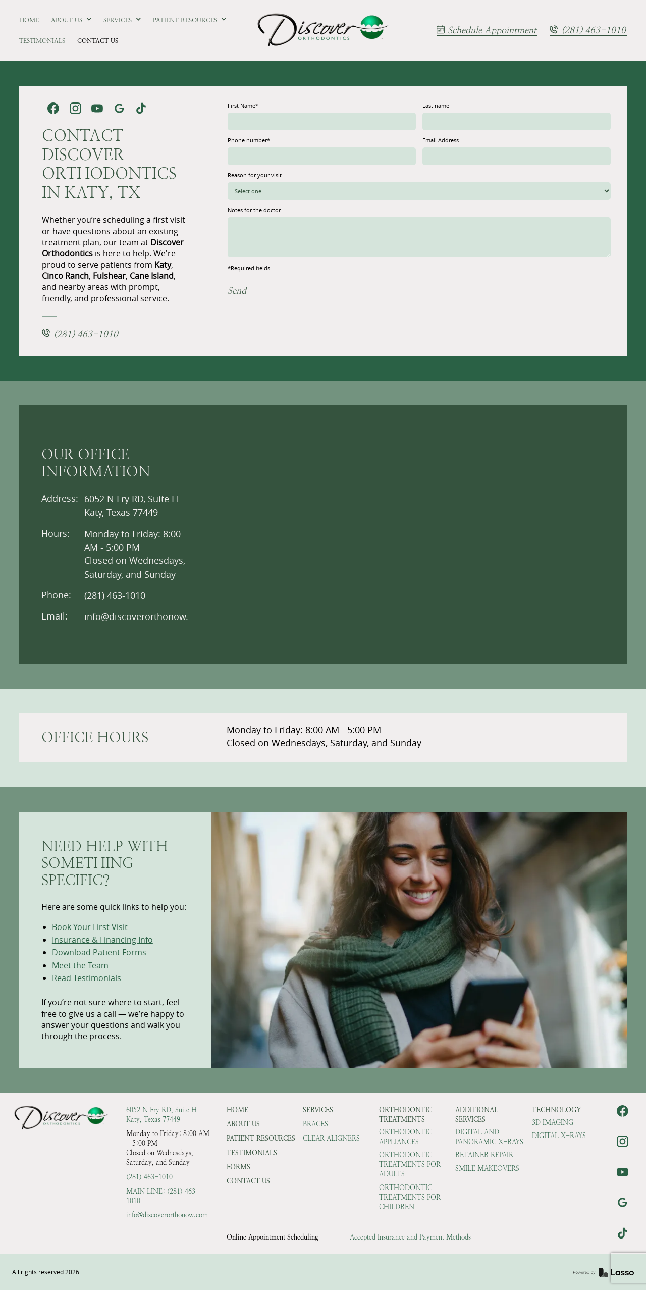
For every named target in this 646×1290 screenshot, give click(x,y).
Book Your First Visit (90, 927)
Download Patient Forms (99, 952)
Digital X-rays (559, 1136)
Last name (435, 105)
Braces (315, 1124)
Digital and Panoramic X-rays (489, 1137)
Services (318, 1110)
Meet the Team (80, 965)
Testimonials (252, 1153)
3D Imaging (552, 1122)
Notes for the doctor (254, 210)
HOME (237, 1110)
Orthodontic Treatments (405, 1114)
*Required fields (249, 268)
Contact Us (248, 1181)
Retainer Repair (484, 1155)
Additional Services (476, 1114)
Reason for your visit (255, 175)
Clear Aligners (331, 1138)
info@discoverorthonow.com (167, 1215)
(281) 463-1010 (149, 1177)
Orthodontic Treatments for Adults (410, 1164)
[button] (71, 20)
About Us (243, 1124)
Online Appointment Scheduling (272, 1237)
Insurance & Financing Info (102, 939)
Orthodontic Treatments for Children (410, 1197)
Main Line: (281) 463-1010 (162, 1196)
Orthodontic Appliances (405, 1137)
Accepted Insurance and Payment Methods (410, 1237)
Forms (238, 1167)
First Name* (243, 105)
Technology (556, 1110)
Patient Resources (261, 1138)
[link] (323, 30)
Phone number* (249, 140)
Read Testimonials (86, 978)
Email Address (440, 140)
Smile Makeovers (487, 1168)
